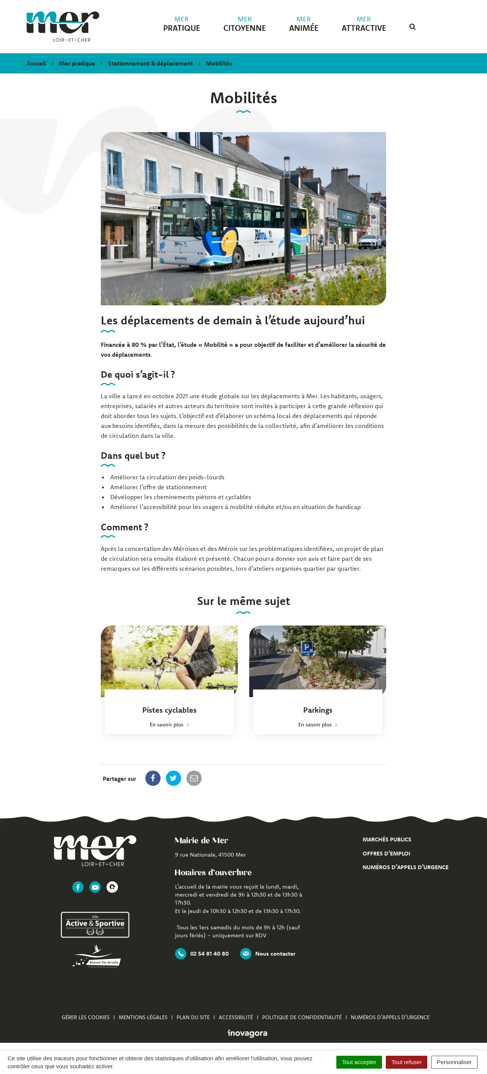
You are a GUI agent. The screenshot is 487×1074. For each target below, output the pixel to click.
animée (303, 24)
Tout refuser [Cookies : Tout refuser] (407, 1062)
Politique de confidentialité (302, 1017)
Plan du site (193, 1017)
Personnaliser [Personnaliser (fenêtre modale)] (454, 1062)
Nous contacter (267, 953)
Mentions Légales (143, 1017)
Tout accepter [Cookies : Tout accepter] (359, 1062)
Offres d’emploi (386, 853)
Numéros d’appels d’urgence (406, 867)
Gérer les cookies (86, 1017)
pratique (181, 24)
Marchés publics (387, 839)
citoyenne (244, 24)
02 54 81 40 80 (202, 953)
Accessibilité (236, 1017)
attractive (364, 24)
